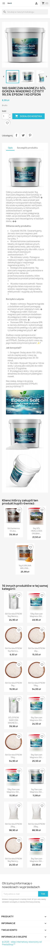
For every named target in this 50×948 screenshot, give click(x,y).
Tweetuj (23, 135)
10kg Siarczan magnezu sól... (36, 615)
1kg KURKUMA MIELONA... (25, 566)
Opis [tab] (10, 147)
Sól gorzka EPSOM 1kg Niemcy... (13, 649)
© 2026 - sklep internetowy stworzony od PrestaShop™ (22, 943)
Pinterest (30, 135)
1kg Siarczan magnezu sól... (36, 790)
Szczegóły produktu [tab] (27, 147)
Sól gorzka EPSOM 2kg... (36, 649)
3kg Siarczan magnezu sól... (36, 859)
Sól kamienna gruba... (13, 529)
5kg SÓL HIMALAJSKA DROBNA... (36, 531)
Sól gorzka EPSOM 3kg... (13, 684)
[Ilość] (5, 116)
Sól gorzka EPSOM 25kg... (13, 825)
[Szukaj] (25, 12)
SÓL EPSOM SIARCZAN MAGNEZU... (13, 720)
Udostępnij (16, 135)
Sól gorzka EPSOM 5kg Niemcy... (13, 615)
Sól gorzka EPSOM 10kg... (36, 684)
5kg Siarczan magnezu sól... (36, 718)
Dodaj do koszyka (28, 116)
